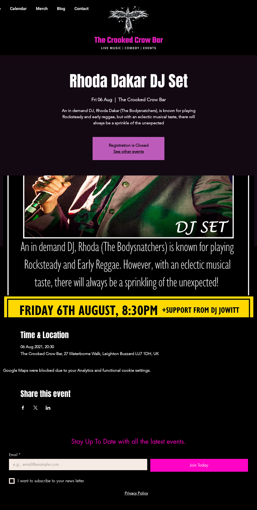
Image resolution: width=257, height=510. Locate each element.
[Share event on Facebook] (23, 408)
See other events (128, 151)
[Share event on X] (35, 408)
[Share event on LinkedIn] (48, 408)
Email (15, 454)
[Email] (76, 464)
